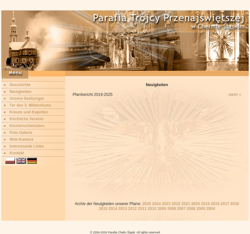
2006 (191, 208)
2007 (181, 208)
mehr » (235, 94)
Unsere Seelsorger (26, 98)
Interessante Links (26, 146)
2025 (146, 204)
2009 (162, 208)
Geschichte (20, 85)
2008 (171, 208)
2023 (166, 204)
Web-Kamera (21, 139)
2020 (195, 204)
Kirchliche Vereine (26, 119)
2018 (215, 204)
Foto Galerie (20, 132)
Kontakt (16, 153)
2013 (122, 208)
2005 (201, 208)
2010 (152, 208)
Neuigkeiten (20, 91)
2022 (176, 204)
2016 (234, 204)
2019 (205, 204)
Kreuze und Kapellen (28, 112)
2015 (103, 208)
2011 (142, 208)
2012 (132, 208)
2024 (156, 204)
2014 (112, 208)
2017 (225, 204)
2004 (210, 208)
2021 (185, 204)
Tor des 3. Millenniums (30, 105)
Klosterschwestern (26, 126)
